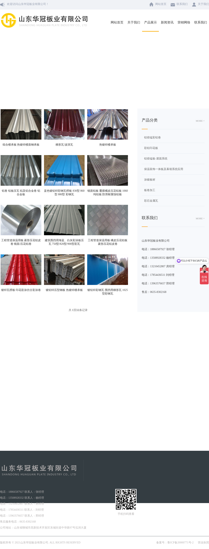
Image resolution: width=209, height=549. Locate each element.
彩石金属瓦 (151, 200)
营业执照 (203, 542)
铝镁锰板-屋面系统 (155, 158)
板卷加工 (121, 69)
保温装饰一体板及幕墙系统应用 (163, 169)
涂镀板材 (149, 179)
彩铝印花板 (151, 148)
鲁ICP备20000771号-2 (180, 542)
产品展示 (107, 69)
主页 (96, 69)
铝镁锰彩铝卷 (152, 137)
